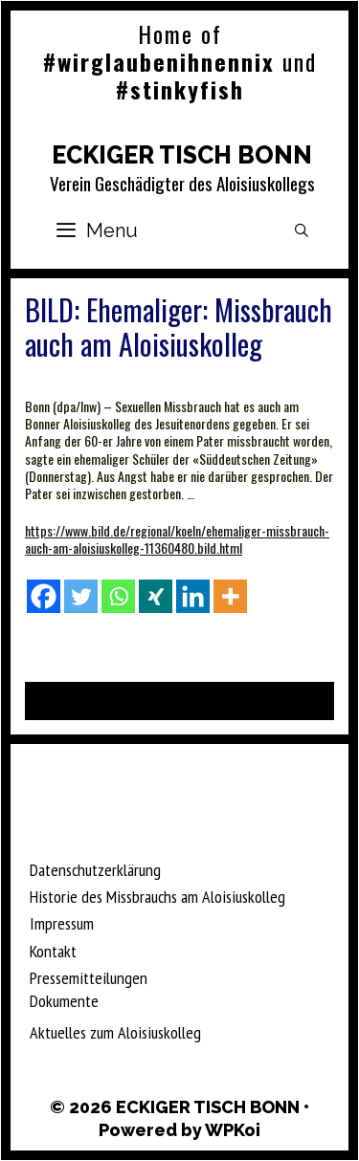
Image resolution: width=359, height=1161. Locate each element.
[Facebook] (43, 596)
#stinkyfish (180, 89)
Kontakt (53, 951)
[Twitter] (81, 596)
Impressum (62, 923)
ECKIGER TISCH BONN (182, 155)
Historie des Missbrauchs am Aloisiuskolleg (157, 897)
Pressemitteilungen (88, 978)
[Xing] (155, 596)
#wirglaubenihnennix (159, 61)
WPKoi (232, 1130)
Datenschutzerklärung (95, 870)
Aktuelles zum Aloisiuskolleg (115, 1032)
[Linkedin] (193, 596)
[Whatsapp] (118, 596)
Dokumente (64, 1001)
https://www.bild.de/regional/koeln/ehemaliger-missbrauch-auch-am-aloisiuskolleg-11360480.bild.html (177, 539)
